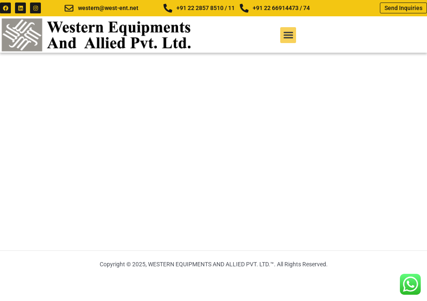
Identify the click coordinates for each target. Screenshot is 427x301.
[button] (288, 35)
